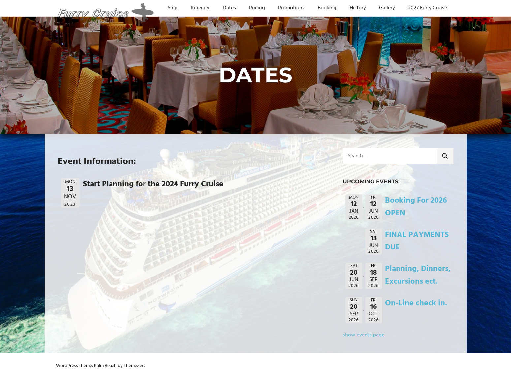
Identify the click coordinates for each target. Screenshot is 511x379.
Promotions (291, 8)
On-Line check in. (416, 303)
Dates (229, 8)
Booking (327, 8)
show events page (363, 335)
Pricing (257, 8)
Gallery (387, 8)
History (358, 8)
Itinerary (200, 8)
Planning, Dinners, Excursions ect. (418, 275)
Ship (172, 8)
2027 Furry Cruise (427, 8)
